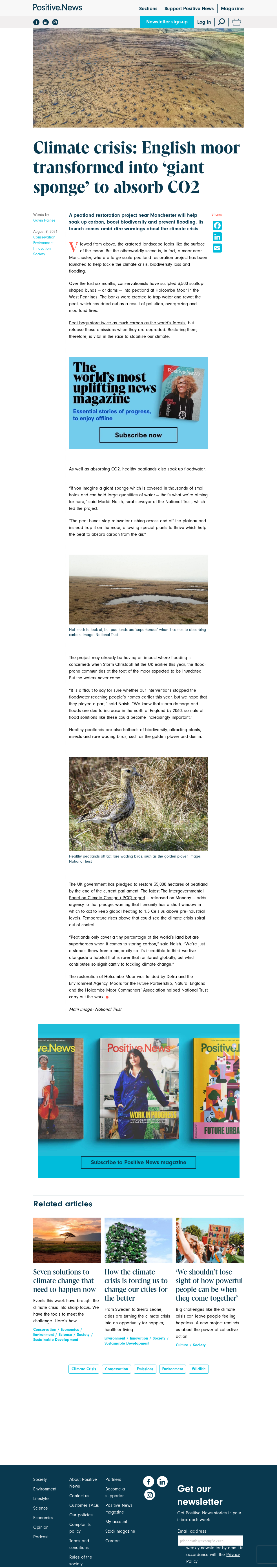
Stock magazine (120, 1531)
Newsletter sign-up (167, 22)
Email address (192, 1531)
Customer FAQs (84, 1505)
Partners (113, 1479)
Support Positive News (189, 9)
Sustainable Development (55, 1343)
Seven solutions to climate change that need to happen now (64, 1285)
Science (65, 1338)
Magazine (232, 9)
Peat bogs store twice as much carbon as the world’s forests (127, 322)
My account (116, 1521)
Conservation (44, 237)
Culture (182, 1348)
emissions (145, 1372)
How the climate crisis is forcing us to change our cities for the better (136, 1289)
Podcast (40, 1536)
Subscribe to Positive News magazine (138, 1163)
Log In (204, 22)
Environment (43, 242)
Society (39, 254)
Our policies (81, 1514)
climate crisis (84, 1372)
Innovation (42, 248)
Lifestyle (41, 1498)
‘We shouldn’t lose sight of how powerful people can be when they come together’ (209, 1289)
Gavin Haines (44, 220)
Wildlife (199, 1372)
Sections (148, 9)
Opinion (40, 1527)
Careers (113, 1540)
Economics (70, 1333)
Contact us (79, 1495)
